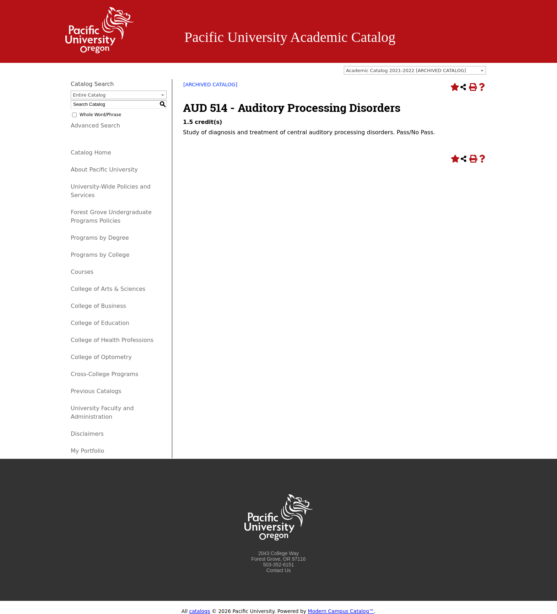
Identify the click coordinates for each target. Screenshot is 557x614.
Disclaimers (87, 433)
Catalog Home (91, 152)
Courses (82, 271)
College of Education (100, 323)
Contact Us (278, 570)
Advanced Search (95, 125)
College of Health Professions (112, 340)
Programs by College (100, 254)
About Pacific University (104, 169)
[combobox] (415, 70)
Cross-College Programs (104, 374)
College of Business (98, 306)
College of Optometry (101, 357)
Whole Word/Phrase (100, 114)
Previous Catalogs (96, 391)
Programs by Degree (100, 237)
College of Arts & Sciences (108, 289)
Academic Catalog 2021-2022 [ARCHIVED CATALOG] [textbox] (406, 70)
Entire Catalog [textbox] (89, 95)
